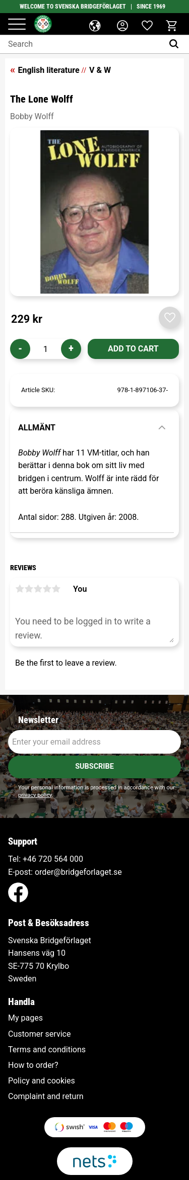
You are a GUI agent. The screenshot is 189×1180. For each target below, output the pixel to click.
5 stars (55, 588)
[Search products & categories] (81, 44)
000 (76, 859)
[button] (17, 25)
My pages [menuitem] (25, 1018)
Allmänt (36, 427)
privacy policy (35, 795)
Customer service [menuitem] (39, 1034)
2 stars (28, 588)
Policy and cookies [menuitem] (41, 1080)
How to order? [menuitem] (33, 1065)
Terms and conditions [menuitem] (47, 1049)
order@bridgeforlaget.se (78, 872)
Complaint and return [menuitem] (46, 1096)
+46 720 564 (45, 859)
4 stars (46, 588)
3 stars (37, 588)
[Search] (176, 44)
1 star (19, 588)
